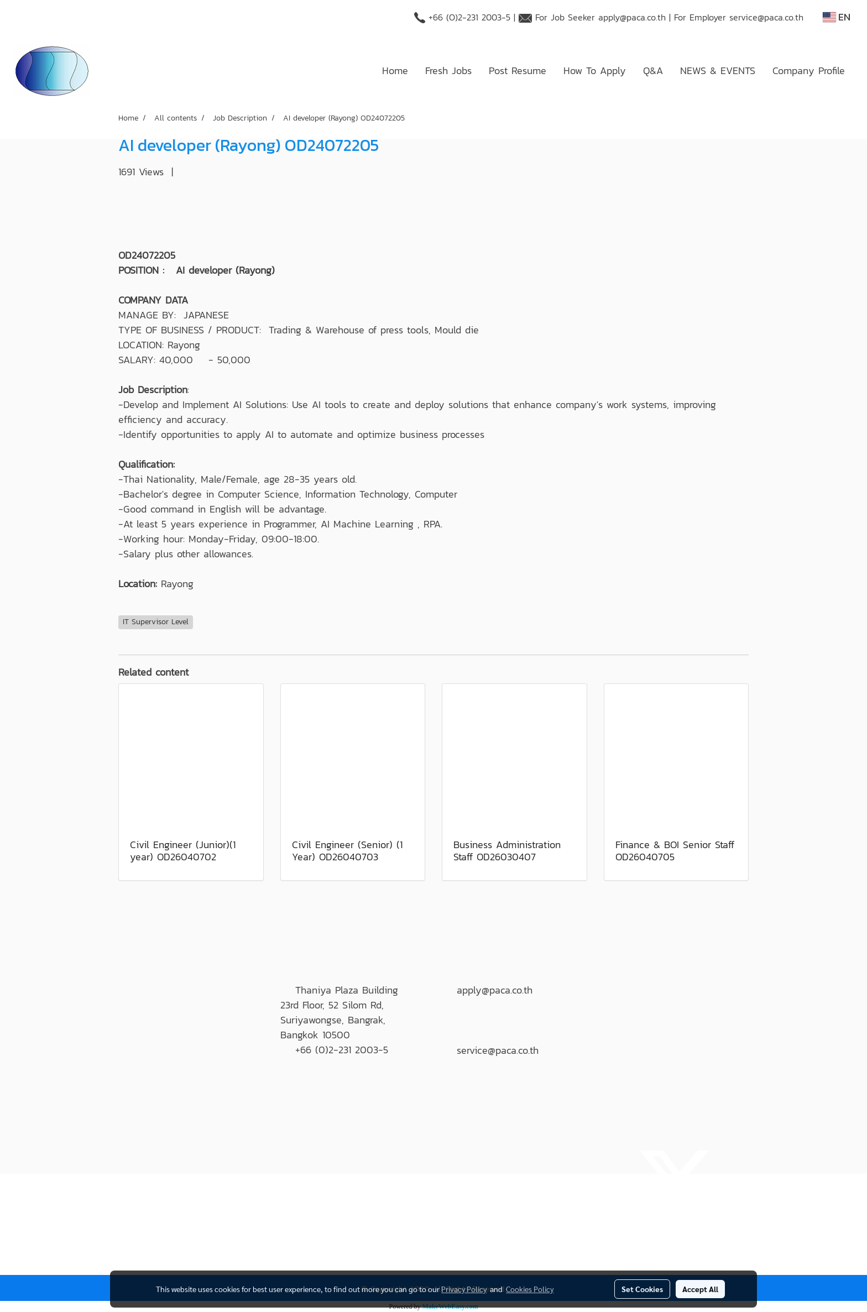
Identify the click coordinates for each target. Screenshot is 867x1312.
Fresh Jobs (448, 70)
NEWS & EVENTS (717, 70)
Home (395, 70)
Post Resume (517, 70)
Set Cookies (642, 1289)
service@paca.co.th (766, 17)
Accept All (700, 1289)
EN (836, 16)
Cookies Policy (529, 1289)
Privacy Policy (464, 1289)
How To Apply (594, 70)
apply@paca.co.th (632, 17)
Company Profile (808, 70)
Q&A (653, 70)
